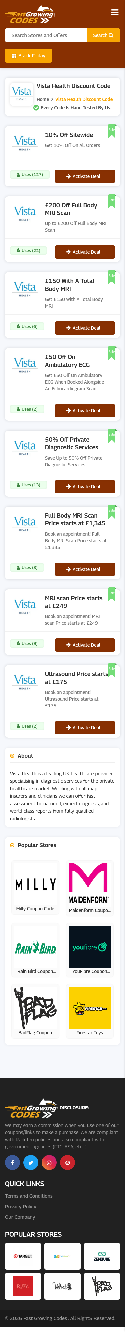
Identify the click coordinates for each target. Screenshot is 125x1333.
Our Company (20, 1217)
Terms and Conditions (29, 1196)
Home (43, 99)
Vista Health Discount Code (84, 99)
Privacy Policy (20, 1206)
